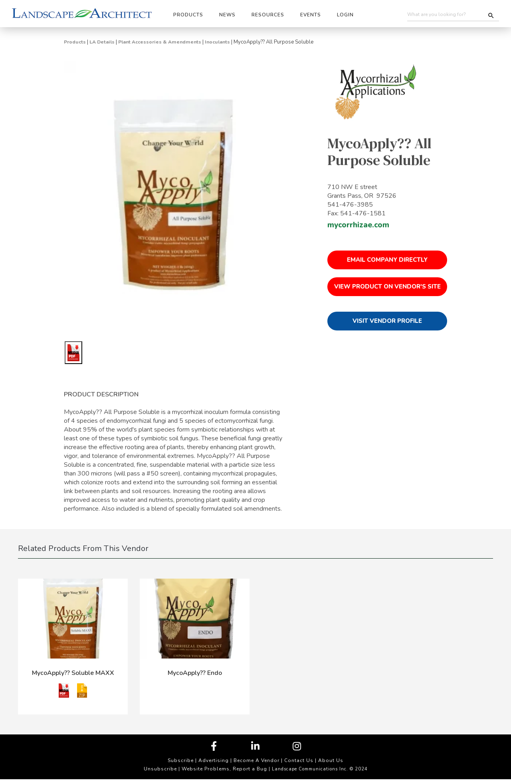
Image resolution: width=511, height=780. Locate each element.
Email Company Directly (387, 260)
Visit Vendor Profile (387, 321)
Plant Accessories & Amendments (159, 42)
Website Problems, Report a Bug (224, 769)
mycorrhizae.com (358, 225)
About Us (330, 760)
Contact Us (298, 760)
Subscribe (181, 760)
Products (75, 42)
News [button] (227, 15)
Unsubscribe (160, 769)
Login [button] (345, 15)
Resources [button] (268, 15)
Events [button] (310, 15)
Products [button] (188, 15)
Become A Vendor (256, 760)
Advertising (213, 760)
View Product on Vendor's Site (387, 287)
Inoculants (217, 42)
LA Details (102, 42)
